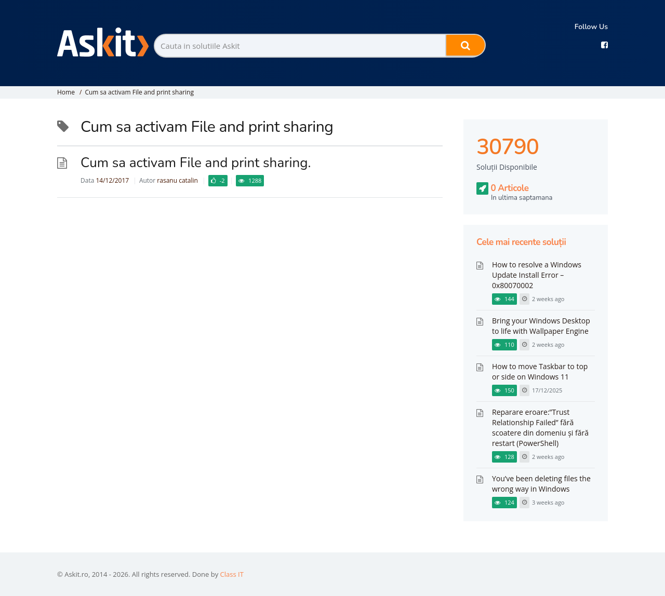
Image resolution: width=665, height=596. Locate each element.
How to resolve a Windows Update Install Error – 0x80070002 (536, 275)
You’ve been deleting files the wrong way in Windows (541, 483)
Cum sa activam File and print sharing (139, 92)
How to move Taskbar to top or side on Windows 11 (540, 371)
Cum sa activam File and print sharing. (196, 163)
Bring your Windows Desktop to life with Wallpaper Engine (541, 326)
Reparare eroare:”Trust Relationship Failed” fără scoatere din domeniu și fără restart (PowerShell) (540, 427)
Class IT (232, 574)
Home (66, 92)
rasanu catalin (177, 180)
